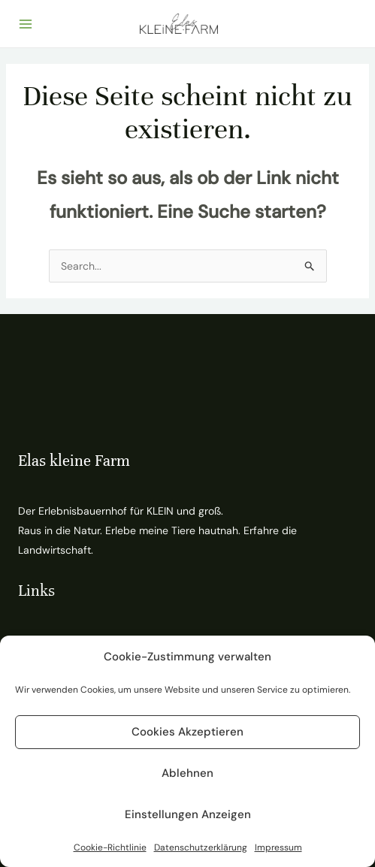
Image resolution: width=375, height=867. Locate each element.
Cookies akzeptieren (187, 731)
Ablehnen (187, 773)
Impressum (278, 847)
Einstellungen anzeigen (188, 814)
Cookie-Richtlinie (110, 847)
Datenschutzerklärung (200, 847)
